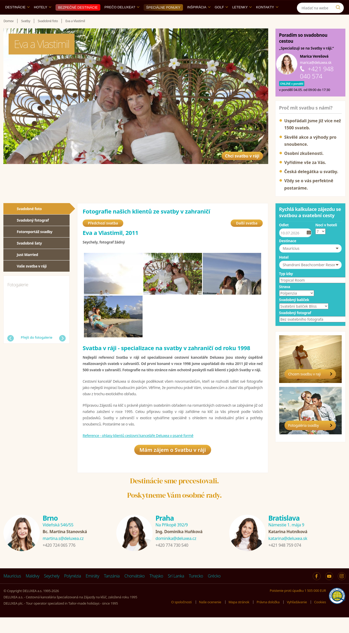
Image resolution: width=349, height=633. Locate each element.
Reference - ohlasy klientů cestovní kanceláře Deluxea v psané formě (138, 449)
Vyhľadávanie (297, 618)
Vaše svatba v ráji (32, 278)
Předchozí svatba (103, 237)
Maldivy (32, 591)
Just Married (27, 266)
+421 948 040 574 (317, 84)
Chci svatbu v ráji (234, 162)
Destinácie (17, 19)
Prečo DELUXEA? (122, 19)
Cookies (320, 618)
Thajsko (156, 591)
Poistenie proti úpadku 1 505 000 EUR (298, 606)
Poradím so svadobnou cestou (303, 50)
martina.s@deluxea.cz (62, 554)
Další (62, 350)
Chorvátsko (134, 591)
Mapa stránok (239, 618)
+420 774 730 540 (171, 561)
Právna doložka (267, 618)
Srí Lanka (176, 591)
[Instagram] (339, 6)
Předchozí (10, 350)
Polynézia (72, 591)
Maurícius (12, 591)
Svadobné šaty (29, 255)
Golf (221, 19)
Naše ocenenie (210, 618)
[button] (310, 260)
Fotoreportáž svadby (34, 243)
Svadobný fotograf (33, 232)
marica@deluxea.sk (316, 74)
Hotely (42, 19)
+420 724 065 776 (58, 561)
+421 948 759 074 (284, 561)
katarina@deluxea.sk (287, 554)
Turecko (196, 591)
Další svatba (246, 237)
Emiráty (92, 591)
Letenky (242, 19)
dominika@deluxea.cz (175, 554)
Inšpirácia (199, 19)
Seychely (51, 591)
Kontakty (267, 19)
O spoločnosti (181, 618)
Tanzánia (112, 591)
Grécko (214, 591)
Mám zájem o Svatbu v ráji (172, 465)
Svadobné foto (29, 220)
